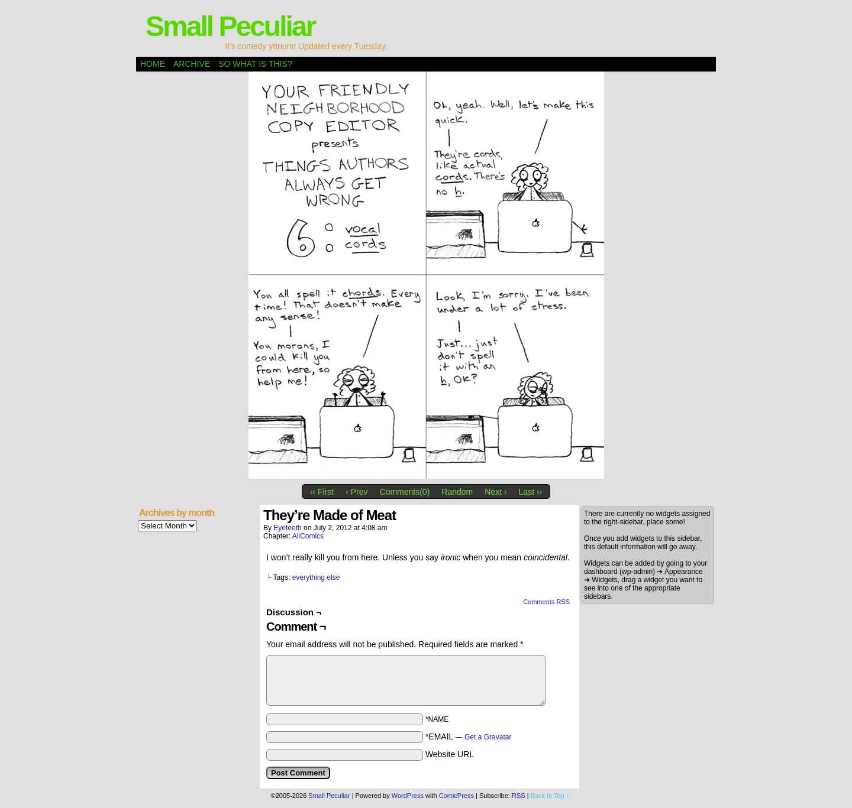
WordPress (408, 795)
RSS (518, 795)
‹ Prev (356, 492)
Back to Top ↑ (550, 795)
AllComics (308, 536)
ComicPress (456, 795)
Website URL (449, 754)
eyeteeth (287, 528)
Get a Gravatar (487, 737)
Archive (191, 64)
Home (152, 64)
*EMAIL (468, 736)
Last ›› (531, 492)
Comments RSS (546, 601)
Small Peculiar (230, 26)
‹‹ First (322, 492)
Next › (495, 492)
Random (457, 492)
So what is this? (255, 64)
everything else (316, 577)
